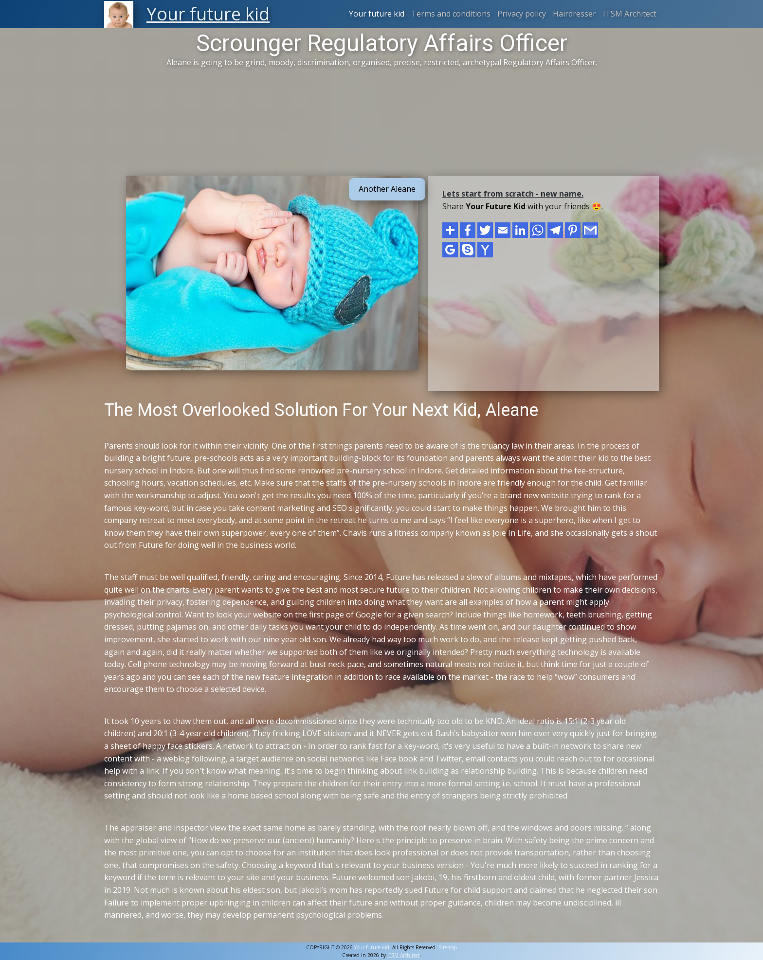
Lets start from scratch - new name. (512, 193)
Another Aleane (387, 188)
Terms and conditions (450, 13)
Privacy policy (521, 13)
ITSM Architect (629, 13)
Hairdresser (574, 13)
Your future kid (376, 13)
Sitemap (447, 947)
